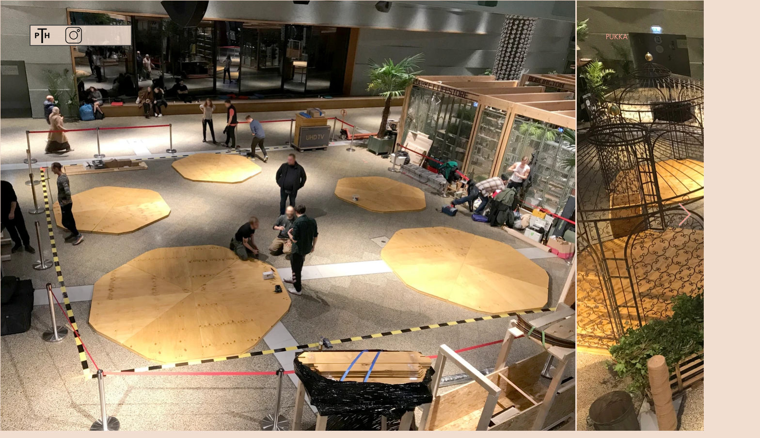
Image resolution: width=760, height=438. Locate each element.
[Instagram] (73, 35)
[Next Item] (684, 215)
